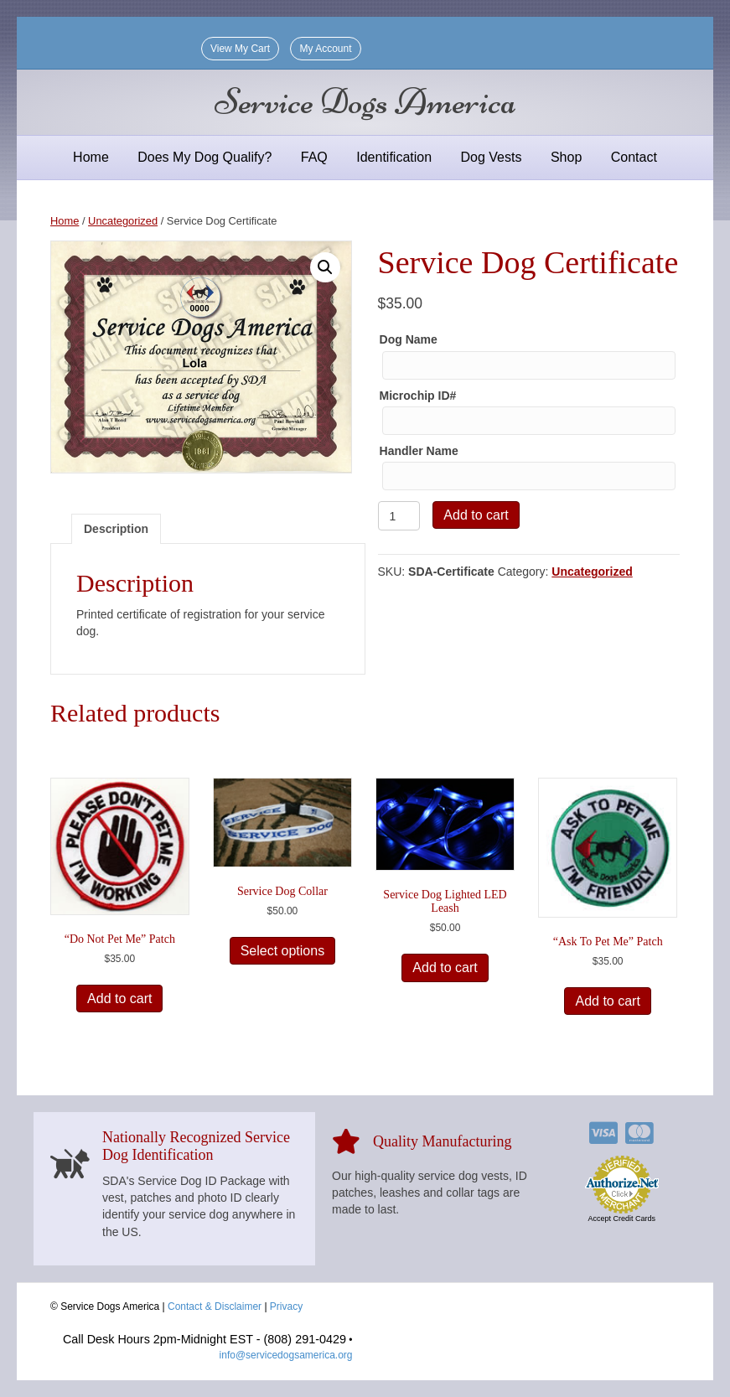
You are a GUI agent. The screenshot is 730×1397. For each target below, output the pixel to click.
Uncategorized (123, 221)
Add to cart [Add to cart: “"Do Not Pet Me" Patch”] (119, 998)
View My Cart (240, 48)
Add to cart (475, 515)
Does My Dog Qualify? (204, 157)
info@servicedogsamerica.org (286, 1355)
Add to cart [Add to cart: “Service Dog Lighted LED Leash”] (444, 967)
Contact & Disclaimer (214, 1306)
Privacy (286, 1306)
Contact (634, 157)
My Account (325, 48)
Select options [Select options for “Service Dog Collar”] (283, 951)
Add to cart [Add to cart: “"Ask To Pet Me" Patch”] (607, 1001)
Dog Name (408, 339)
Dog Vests (491, 157)
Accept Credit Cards (621, 1218)
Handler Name (419, 451)
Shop (566, 157)
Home (91, 157)
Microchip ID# (418, 395)
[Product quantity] (399, 515)
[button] (325, 267)
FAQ (314, 157)
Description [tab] (116, 529)
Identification (394, 157)
